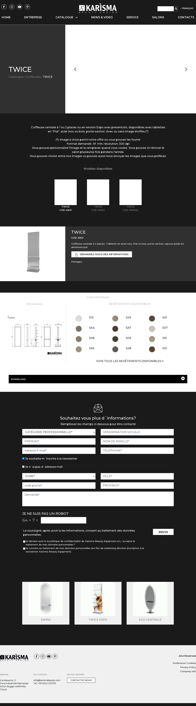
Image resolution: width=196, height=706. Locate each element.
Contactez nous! (81, 680)
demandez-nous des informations (102, 254)
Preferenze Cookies (184, 663)
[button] (75, 69)
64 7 (30, 520)
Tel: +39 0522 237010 (44, 683)
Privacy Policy (188, 667)
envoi (163, 532)
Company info (188, 671)
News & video (102, 17)
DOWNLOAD (98, 379)
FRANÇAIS (187, 8)
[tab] (65, 195)
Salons (158, 17)
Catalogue (16, 77)
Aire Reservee (187, 655)
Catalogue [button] (67, 17)
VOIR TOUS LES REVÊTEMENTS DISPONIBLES (130, 361)
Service (132, 17)
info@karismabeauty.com (46, 680)
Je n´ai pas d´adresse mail (44, 466)
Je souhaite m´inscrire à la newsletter (51, 458)
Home (6, 17)
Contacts (186, 17)
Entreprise (33, 17)
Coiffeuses (33, 77)
